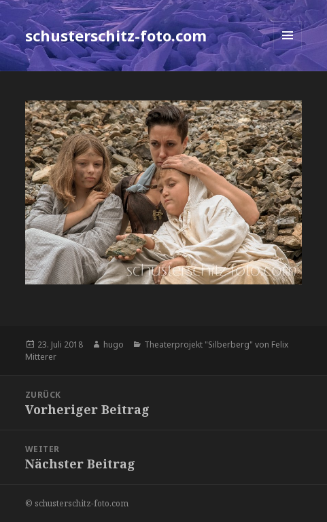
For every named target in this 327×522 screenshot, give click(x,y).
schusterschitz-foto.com (116, 35)
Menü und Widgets (288, 49)
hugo (113, 344)
